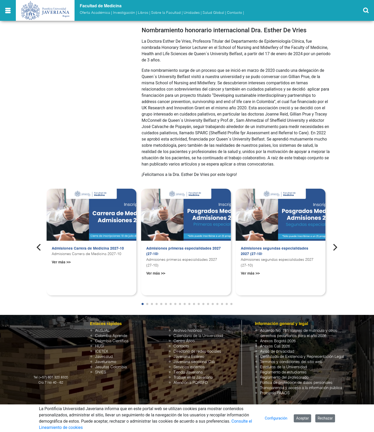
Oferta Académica (95, 13)
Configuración (276, 418)
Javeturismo (105, 362)
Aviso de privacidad (277, 351)
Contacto (234, 13)
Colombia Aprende (111, 336)
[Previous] (39, 247)
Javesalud (104, 357)
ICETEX (101, 351)
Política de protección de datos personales (296, 383)
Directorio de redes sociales (197, 351)
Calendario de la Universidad (198, 336)
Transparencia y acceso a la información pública (301, 388)
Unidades (192, 13)
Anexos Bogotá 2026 (278, 341)
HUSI (99, 346)
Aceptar (302, 418)
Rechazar (325, 418)
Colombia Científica (111, 341)
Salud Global (213, 13)
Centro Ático (184, 341)
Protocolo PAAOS (275, 393)
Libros (143, 13)
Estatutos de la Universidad (283, 367)
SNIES (100, 372)
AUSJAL (102, 331)
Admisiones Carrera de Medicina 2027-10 (88, 248)
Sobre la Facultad (166, 13)
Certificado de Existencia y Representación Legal (302, 357)
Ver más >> (61, 262)
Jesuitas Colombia (111, 367)
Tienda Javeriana (188, 372)
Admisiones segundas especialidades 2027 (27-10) (274, 251)
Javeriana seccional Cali (194, 362)
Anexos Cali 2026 (275, 346)
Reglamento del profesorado (284, 377)
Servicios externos (189, 367)
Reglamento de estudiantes (283, 372)
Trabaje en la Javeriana (193, 377)
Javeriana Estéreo (188, 357)
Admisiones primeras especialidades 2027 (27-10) (183, 251)
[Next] (334, 247)
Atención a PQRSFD (190, 383)
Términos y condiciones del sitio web (291, 362)
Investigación (124, 13)
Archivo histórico (187, 331)
